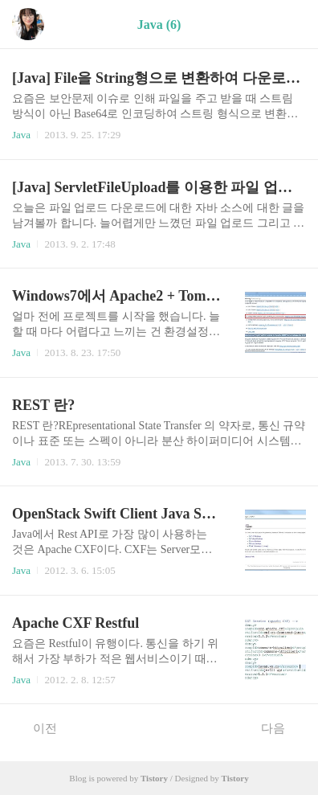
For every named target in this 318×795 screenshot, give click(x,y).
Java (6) (159, 24)
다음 (281, 727)
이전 (36, 727)
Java (21, 135)
